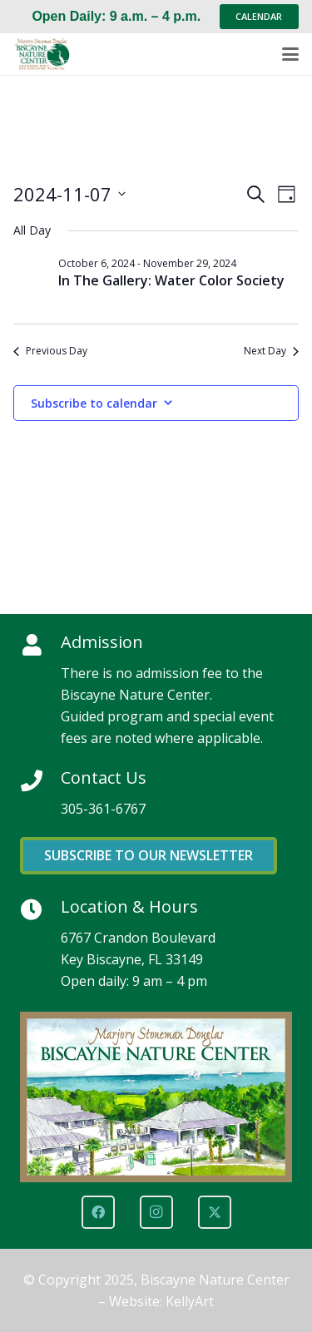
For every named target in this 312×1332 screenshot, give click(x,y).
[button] (290, 54)
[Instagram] (156, 1212)
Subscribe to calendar (94, 403)
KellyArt (190, 1301)
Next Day (271, 351)
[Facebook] (98, 1212)
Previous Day (50, 351)
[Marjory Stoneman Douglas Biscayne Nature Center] (46, 54)
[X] (214, 1212)
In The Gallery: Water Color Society (171, 280)
